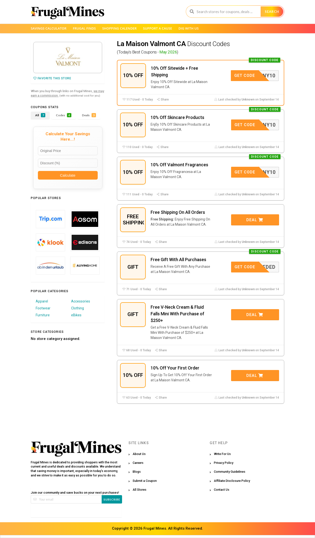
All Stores (139, 489)
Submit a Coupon (145, 481)
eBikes (76, 315)
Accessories (80, 301)
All (40, 115)
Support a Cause (157, 28)
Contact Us (221, 489)
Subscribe (112, 499)
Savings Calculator (48, 28)
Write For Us (222, 454)
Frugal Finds (84, 28)
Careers (138, 463)
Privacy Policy (223, 463)
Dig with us (188, 28)
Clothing (77, 308)
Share (163, 99)
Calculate (68, 175)
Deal (254, 220)
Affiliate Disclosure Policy (232, 481)
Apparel (42, 301)
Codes (63, 115)
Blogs (137, 471)
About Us (139, 454)
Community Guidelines (229, 471)
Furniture (43, 315)
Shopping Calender (119, 28)
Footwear (43, 308)
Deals (89, 115)
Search (272, 12)
